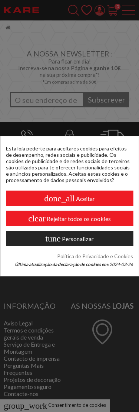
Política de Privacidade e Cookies (95, 256)
